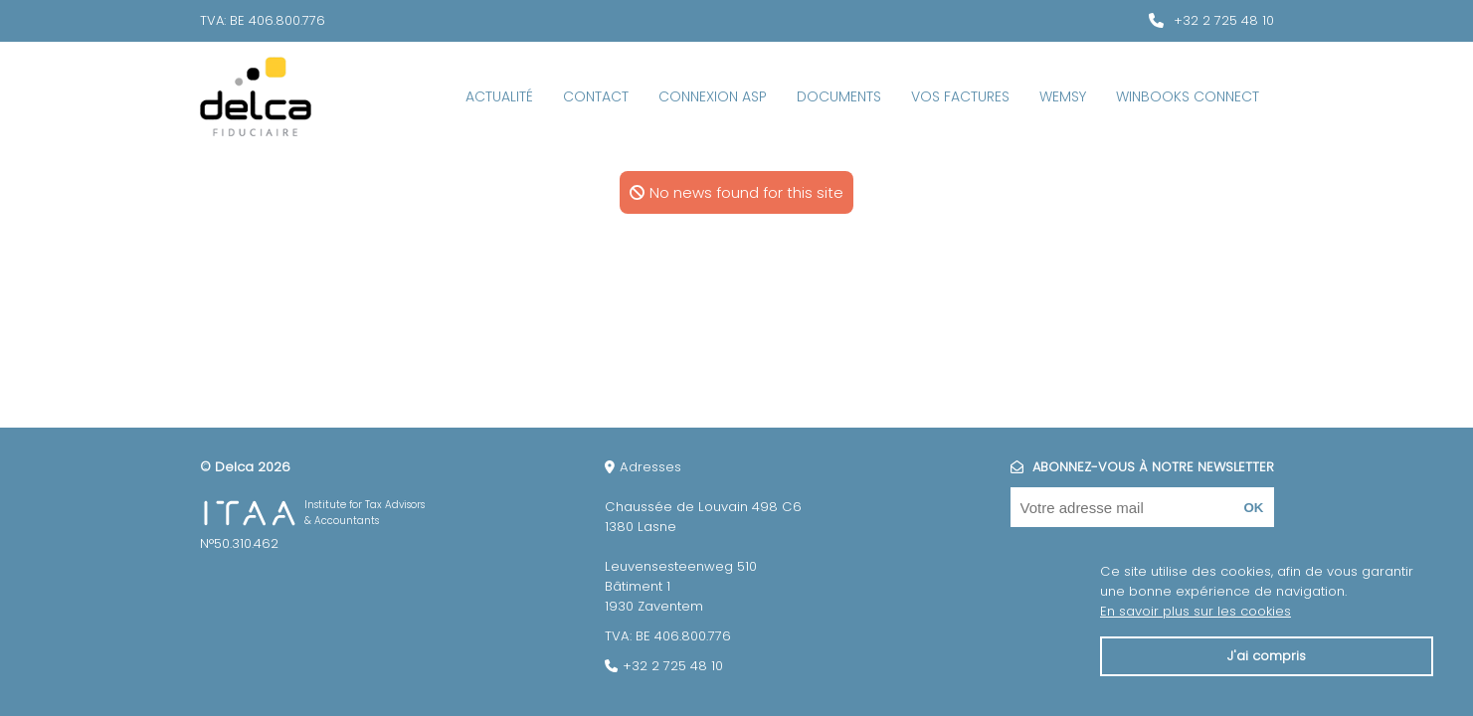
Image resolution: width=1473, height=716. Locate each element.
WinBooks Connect (1187, 96)
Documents (839, 96)
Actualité (499, 96)
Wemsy (1062, 96)
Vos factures (960, 96)
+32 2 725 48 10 (1224, 20)
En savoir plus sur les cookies (1195, 611)
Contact (596, 96)
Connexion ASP (712, 96)
